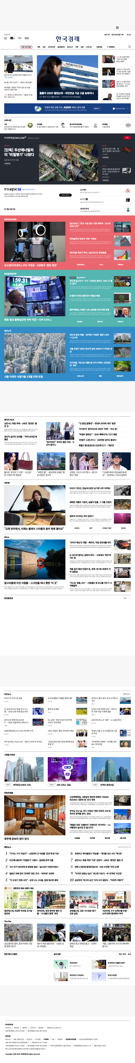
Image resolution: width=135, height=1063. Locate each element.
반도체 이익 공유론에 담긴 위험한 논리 (18, 76)
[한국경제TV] (12, 38)
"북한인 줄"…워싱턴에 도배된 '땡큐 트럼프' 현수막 (51, 474)
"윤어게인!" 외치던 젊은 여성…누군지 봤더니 (60, 443)
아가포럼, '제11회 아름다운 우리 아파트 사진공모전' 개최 (90, 364)
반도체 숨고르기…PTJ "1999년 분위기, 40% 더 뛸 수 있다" (91, 282)
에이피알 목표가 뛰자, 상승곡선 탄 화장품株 (88, 252)
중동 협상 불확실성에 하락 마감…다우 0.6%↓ (28, 319)
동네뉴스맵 (80, 376)
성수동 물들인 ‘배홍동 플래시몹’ (60, 698)
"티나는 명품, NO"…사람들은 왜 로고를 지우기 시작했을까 (91, 584)
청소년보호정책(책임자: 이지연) (88, 1039)
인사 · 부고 (122, 954)
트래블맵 (77, 838)
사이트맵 (37, 1039)
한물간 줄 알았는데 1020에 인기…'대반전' (96, 445)
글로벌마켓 (61, 47)
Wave (6, 537)
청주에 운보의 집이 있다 (16, 838)
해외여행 (107, 838)
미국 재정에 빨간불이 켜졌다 (79, 126)
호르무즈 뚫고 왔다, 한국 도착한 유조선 (104, 699)
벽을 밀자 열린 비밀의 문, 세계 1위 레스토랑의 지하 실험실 (90, 570)
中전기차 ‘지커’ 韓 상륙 (13, 698)
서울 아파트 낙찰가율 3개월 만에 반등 (23, 376)
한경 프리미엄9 (26, 47)
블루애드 (41, 1028)
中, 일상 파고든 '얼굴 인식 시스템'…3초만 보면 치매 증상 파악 (16, 710)
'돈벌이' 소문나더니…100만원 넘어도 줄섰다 (97, 439)
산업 (44, 47)
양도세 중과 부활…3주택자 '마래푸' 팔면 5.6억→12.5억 (89, 336)
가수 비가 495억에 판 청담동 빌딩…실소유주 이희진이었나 (33, 866)
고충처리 (24, 1028)
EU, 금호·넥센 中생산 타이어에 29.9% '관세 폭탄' (60, 721)
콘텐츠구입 (20, 1039)
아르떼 (6, 482)
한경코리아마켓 (10, 219)
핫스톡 (104, 145)
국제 (76, 47)
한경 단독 (7, 145)
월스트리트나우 (77, 278)
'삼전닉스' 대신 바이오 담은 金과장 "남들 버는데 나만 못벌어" (123, 71)
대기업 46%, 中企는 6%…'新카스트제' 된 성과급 (23, 741)
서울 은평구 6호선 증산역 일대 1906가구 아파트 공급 (91, 350)
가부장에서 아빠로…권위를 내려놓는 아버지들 (103, 743)
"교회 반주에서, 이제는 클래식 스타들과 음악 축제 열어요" (34, 528)
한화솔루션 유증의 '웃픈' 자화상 (83, 238)
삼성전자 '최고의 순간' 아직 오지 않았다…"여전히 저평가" (99, 880)
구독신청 (16, 1028)
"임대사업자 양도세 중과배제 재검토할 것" (61, 743)
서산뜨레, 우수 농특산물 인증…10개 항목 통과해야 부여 (115, 912)
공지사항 (57, 954)
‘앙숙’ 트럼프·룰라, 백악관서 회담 (61, 730)
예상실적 (79, 322)
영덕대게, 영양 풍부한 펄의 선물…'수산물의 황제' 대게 (49, 912)
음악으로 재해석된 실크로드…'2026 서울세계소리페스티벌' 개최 (17, 722)
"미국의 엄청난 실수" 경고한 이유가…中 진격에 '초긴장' (98, 873)
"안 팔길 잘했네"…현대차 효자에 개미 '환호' (97, 423)
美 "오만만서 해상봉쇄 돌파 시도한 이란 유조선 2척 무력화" (123, 96)
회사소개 (8, 1028)
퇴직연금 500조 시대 (17, 784)
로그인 (129, 35)
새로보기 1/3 (126, 694)
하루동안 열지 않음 (120, 109)
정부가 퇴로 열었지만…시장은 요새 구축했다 (50, 945)
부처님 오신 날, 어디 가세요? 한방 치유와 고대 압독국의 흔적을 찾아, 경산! (90, 812)
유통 (82, 47)
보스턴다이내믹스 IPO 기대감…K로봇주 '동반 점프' (30, 265)
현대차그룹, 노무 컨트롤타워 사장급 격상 (104, 732)
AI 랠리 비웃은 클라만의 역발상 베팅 (85, 295)
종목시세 (100, 322)
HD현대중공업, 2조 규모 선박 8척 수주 (18, 730)
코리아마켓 (51, 47)
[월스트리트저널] (19, 38)
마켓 (121, 265)
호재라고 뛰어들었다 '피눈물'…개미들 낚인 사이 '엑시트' (98, 853)
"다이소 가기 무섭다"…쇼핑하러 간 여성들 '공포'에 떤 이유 (34, 853)
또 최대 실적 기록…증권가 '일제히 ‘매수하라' (111, 150)
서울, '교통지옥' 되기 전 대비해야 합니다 (115, 945)
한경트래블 (8, 792)
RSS (53, 1039)
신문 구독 (107, 35)
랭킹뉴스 (7, 847)
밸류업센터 (120, 376)
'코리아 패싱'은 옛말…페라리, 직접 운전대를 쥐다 (90, 542)
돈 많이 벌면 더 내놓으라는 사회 (47, 126)
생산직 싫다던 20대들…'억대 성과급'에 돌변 (20, 438)
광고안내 (33, 1028)
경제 (38, 47)
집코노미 (70, 47)
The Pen (7, 921)
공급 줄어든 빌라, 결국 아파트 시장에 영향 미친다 (18, 945)
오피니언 (89, 47)
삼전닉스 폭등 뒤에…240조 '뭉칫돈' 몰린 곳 (20, 425)
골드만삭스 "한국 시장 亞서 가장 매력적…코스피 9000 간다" (90, 225)
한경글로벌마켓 (10, 273)
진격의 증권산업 (102, 784)
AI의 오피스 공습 (59, 784)
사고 (129, 954)
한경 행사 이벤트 (10, 954)
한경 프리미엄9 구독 (117, 35)
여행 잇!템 (123, 838)
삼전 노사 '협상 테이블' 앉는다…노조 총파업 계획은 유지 (123, 83)
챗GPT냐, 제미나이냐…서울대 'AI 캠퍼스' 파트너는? (18, 96)
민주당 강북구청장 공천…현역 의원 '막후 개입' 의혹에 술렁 (104, 710)
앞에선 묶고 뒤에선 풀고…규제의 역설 (83, 945)
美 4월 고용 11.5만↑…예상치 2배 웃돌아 (18, 82)
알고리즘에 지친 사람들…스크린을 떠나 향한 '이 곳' (30, 583)
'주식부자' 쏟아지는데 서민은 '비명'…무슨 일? (98, 428)
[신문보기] (5, 38)
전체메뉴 (112, 47)
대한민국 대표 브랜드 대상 (23, 888)
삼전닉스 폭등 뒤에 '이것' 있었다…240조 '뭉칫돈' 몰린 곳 (99, 860)
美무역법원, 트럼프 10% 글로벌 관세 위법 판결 (89, 309)
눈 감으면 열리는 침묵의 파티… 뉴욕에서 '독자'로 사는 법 (90, 556)
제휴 (15, 1039)
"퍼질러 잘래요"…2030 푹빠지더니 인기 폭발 (98, 434)
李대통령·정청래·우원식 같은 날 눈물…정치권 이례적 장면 (18, 88)
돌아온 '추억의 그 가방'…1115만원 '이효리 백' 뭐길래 (17, 474)
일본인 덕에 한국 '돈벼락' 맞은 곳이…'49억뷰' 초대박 (31, 873)
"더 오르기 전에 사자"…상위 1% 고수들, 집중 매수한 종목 (33, 880)
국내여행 (92, 838)
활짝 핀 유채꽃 (53, 709)
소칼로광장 (106, 126)
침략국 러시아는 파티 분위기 (81, 516)
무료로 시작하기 (65, 195)
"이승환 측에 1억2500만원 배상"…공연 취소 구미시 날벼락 (114, 474)
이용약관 (60, 1039)
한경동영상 (8, 598)
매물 (100, 376)
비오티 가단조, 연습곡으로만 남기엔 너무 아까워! (90, 488)
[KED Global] (27, 38)
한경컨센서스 (81, 265)
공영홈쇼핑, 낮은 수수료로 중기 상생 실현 (83, 912)
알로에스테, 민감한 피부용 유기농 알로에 (18, 912)
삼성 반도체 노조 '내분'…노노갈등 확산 (106, 719)
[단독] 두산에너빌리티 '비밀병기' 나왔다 (19, 152)
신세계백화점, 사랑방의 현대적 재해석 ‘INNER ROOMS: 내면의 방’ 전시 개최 (89, 798)
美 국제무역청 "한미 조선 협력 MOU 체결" (122, 59)
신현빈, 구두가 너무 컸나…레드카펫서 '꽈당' (83, 474)
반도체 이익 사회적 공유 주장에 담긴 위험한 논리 (14, 127)
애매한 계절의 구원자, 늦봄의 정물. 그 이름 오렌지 (90, 502)
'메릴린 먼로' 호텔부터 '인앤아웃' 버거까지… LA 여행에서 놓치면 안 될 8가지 (90, 826)
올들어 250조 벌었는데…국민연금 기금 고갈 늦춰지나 (66, 93)
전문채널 (99, 47)
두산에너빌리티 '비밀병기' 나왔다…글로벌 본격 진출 (31, 860)
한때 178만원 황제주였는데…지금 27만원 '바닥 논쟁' (111, 172)
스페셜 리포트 (9, 754)
